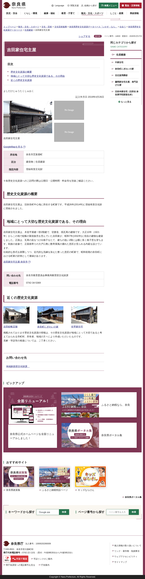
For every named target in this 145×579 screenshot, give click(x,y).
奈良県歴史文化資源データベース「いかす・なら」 (93, 27)
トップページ (9, 27)
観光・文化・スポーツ (28, 27)
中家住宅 (119, 62)
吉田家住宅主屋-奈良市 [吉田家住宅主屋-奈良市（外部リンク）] (15, 262)
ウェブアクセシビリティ (125, 556)
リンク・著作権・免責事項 (126, 551)
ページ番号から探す (91, 512)
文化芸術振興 (60, 27)
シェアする (84, 36)
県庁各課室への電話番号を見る (20, 565)
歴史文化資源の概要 (21, 72)
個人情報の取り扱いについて (127, 545)
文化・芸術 (46, 27)
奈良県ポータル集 (133, 497)
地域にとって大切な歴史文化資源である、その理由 (38, 76)
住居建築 (29, 30)
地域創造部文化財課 (18, 366)
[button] (58, 5)
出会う (123, 27)
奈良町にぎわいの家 (124, 69)
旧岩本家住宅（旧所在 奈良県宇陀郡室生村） (126, 93)
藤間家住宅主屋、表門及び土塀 (126, 83)
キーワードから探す (21, 512)
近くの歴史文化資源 (21, 80)
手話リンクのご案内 (43, 559)
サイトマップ (120, 562)
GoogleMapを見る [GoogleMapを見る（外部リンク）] (13, 146)
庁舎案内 (45, 565)
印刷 (98, 36)
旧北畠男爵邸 (121, 75)
